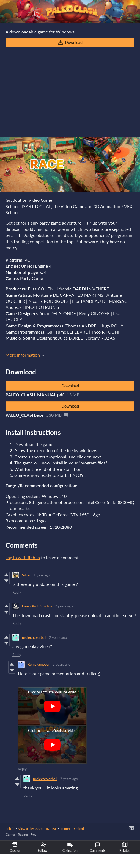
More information (25, 354)
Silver (26, 575)
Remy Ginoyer (39, 664)
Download (70, 42)
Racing (23, 834)
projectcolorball (34, 637)
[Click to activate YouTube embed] (52, 706)
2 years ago (64, 606)
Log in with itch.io (23, 557)
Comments (97, 847)
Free (33, 834)
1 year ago (42, 575)
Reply (16, 592)
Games (10, 834)
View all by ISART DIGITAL (37, 829)
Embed (79, 829)
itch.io (10, 829)
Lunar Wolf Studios (37, 606)
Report (65, 829)
